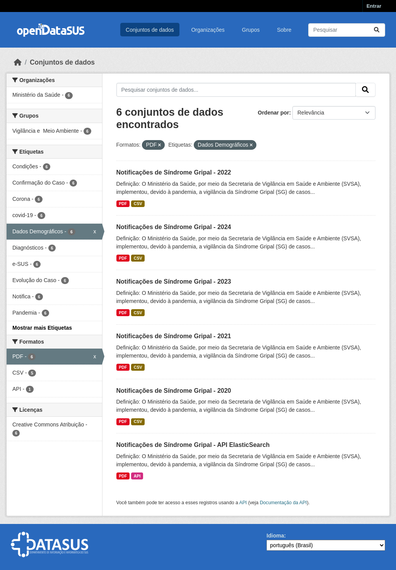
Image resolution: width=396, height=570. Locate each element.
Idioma (275, 535)
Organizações (207, 30)
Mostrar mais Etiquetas (42, 328)
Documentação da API (283, 502)
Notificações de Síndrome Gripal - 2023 (173, 281)
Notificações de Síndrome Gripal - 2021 (173, 336)
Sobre (284, 30)
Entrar (374, 6)
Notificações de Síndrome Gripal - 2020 (173, 390)
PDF (123, 203)
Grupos (251, 30)
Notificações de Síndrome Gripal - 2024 (173, 227)
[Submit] (376, 30)
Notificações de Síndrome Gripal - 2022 (173, 172)
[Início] (18, 62)
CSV (138, 203)
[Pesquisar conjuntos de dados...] (346, 30)
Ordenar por (273, 113)
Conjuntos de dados (150, 30)
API (137, 476)
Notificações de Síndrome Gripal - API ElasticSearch (193, 445)
